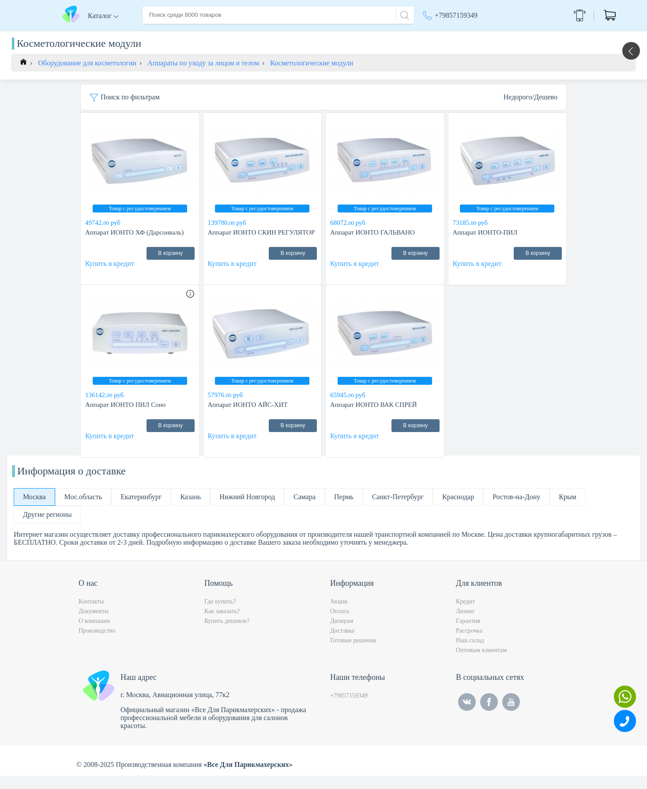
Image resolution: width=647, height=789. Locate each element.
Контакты (308, 34)
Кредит (465, 614)
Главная (154, 34)
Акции (437, 35)
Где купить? (220, 614)
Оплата (272, 34)
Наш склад (470, 653)
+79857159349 (456, 15)
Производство (97, 644)
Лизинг (465, 624)
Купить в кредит (109, 277)
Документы (94, 624)
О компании (195, 34)
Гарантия (468, 634)
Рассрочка (469, 644)
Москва (484, 35)
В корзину (170, 266)
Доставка (237, 34)
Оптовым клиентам (481, 663)
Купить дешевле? (226, 634)
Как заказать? (222, 624)
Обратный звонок (551, 15)
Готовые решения (353, 653)
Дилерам (341, 634)
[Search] (403, 14)
